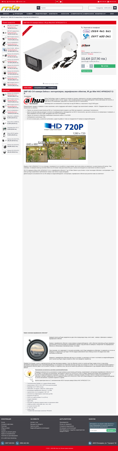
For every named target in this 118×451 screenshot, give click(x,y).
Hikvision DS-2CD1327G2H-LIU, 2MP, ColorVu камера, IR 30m (13, 65)
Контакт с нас (34, 422)
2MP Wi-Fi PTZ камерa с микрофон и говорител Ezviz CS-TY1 (13, 25)
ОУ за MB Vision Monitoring (8, 438)
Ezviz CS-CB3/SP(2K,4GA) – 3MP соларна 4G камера (13, 42)
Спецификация (40, 88)
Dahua (83, 51)
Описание (27, 88)
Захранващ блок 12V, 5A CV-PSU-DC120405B (13, 127)
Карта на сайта (35, 426)
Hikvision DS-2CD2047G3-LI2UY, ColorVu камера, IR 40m (13, 77)
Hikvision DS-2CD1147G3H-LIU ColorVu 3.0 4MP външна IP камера (13, 150)
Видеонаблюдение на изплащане (40, 428)
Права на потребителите (8, 433)
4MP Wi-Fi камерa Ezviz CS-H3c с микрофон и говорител (13, 31)
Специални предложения (67, 426)
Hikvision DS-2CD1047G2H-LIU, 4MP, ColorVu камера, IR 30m (13, 59)
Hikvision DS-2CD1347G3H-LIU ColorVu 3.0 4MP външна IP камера (13, 144)
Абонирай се (111, 430)
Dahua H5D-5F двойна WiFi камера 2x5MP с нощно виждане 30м (13, 133)
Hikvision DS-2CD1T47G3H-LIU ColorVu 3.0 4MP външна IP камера (13, 139)
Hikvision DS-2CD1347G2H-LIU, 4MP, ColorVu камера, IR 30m (13, 71)
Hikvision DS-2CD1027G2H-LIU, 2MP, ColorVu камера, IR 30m (13, 54)
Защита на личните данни (8, 432)
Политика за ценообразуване (9, 435)
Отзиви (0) (52, 88)
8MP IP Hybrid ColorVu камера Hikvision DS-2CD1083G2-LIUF (13, 36)
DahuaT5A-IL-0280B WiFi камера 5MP (13, 116)
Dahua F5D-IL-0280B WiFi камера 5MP (13, 122)
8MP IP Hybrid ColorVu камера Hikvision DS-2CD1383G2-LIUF (13, 82)
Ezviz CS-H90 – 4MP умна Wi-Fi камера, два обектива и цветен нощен (13, 48)
